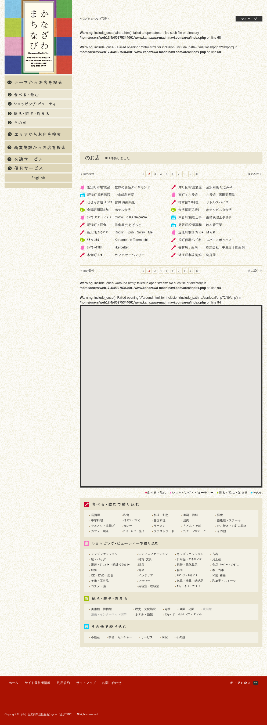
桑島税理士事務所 (219, 217)
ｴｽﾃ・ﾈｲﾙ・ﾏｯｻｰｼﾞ (189, 586)
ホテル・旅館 (144, 614)
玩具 (141, 564)
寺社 (168, 609)
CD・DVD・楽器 (102, 575)
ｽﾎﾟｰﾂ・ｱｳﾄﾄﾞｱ (187, 575)
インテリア (145, 575)
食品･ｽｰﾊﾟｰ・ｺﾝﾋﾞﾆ (225, 564)
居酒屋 (95, 515)
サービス (147, 637)
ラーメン (159, 525)
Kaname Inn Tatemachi (131, 240)
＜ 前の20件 (87, 173)
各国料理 (159, 520)
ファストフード (164, 531)
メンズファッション (104, 554)
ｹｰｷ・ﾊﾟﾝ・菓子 (134, 531)
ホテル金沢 (123, 210)
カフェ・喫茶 (100, 531)
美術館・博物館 (101, 609)
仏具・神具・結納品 (190, 580)
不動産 (95, 637)
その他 (221, 531)
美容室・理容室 (148, 586)
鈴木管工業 (214, 225)
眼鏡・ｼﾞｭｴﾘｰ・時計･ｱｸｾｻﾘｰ (110, 564)
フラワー (144, 580)
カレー (127, 525)
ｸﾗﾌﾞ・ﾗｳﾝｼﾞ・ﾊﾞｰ (195, 531)
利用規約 (63, 683)
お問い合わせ (111, 683)
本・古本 (218, 570)
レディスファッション (153, 554)
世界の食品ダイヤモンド (132, 187)
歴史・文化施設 (145, 609)
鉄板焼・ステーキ (229, 520)
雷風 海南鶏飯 (125, 202)
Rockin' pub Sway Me (134, 232)
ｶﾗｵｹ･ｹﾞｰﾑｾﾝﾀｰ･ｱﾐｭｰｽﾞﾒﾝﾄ (183, 614)
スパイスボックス (219, 240)
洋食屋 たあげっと (128, 225)
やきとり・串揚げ (103, 525)
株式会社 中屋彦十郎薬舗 (225, 247)
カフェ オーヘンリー (130, 255)
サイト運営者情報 (37, 683)
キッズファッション (190, 554)
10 (197, 173)
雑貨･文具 (145, 559)
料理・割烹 (161, 515)
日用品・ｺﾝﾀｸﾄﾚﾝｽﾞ (190, 559)
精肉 (180, 570)
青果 (141, 570)
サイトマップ (86, 683)
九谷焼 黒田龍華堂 (220, 195)
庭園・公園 (186, 609)
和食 (126, 515)
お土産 (216, 559)
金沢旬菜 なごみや (219, 187)
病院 (165, 637)
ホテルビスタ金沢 (219, 210)
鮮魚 (94, 570)
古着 (215, 554)
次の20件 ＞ (255, 173)
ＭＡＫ (211, 232)
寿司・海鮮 (190, 515)
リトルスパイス (217, 202)
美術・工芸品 (100, 580)
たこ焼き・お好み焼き (232, 525)
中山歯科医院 (124, 195)
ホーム (13, 683)
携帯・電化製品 (187, 564)
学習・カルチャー (120, 637)
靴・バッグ (98, 559)
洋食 (220, 515)
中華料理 (97, 520)
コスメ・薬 (98, 586)
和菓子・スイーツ (224, 580)
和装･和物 (219, 575)
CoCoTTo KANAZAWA (131, 217)
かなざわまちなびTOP (93, 18)
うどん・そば (192, 525)
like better (122, 247)
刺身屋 (211, 255)
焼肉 (186, 520)
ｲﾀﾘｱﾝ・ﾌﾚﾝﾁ (132, 520)
